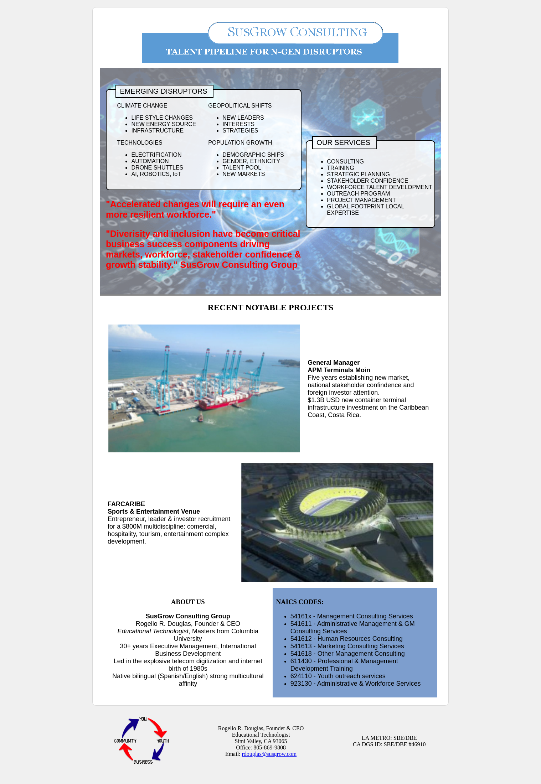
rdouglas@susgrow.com (269, 754)
